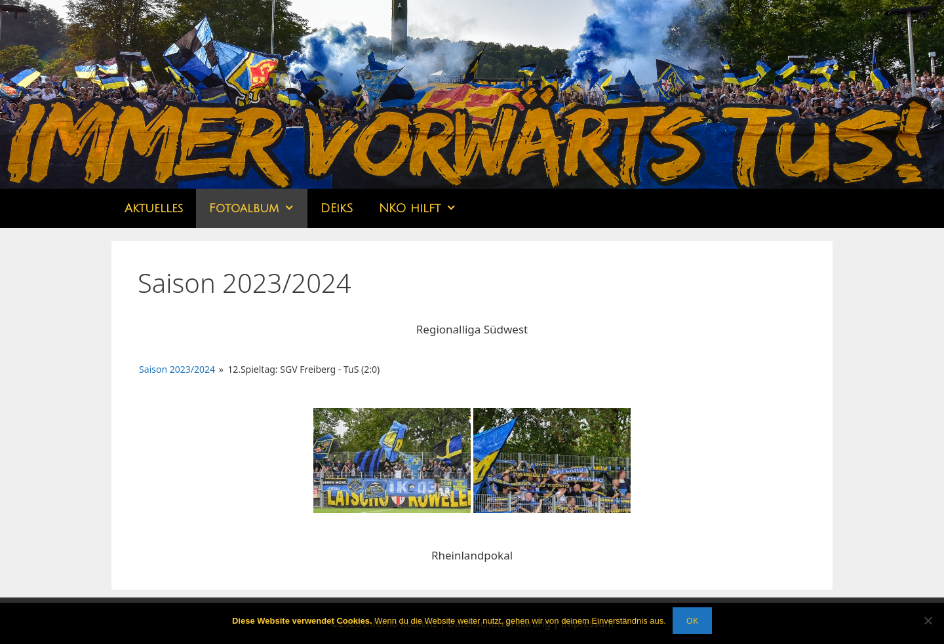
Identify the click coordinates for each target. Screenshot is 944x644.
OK (692, 620)
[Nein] (927, 620)
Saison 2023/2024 (177, 369)
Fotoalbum (258, 208)
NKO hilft (424, 208)
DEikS (337, 208)
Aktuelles (154, 208)
